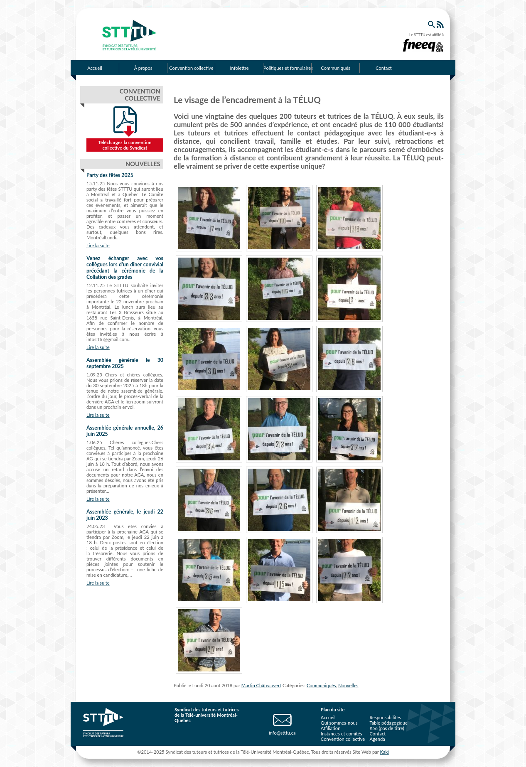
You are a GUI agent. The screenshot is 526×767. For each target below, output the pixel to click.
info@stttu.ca (282, 732)
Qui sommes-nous (339, 722)
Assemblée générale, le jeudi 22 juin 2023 (124, 515)
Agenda (377, 739)
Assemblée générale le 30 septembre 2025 (124, 363)
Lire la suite (98, 245)
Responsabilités (385, 717)
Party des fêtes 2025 (109, 175)
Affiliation (331, 728)
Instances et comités (341, 733)
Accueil (94, 68)
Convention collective (191, 68)
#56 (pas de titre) (386, 728)
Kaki (384, 752)
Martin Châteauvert (261, 685)
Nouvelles (348, 685)
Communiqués (335, 68)
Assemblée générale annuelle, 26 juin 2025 (124, 431)
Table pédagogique (388, 722)
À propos (143, 68)
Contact (384, 68)
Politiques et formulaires (287, 68)
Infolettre (239, 68)
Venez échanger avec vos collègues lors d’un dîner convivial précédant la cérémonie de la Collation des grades (124, 267)
